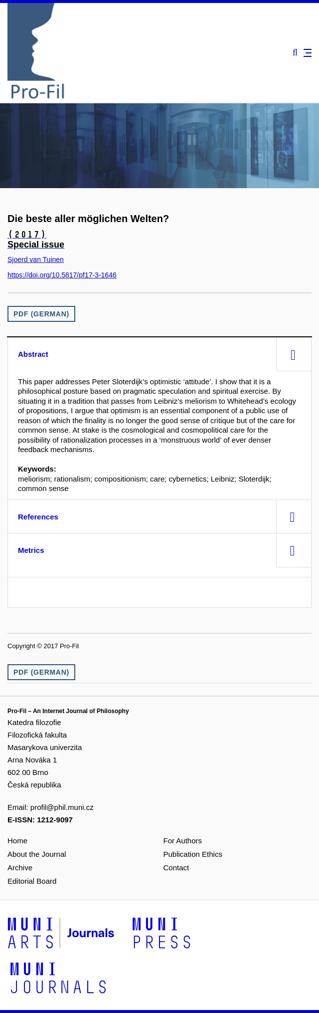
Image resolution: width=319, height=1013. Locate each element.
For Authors (182, 840)
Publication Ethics (192, 854)
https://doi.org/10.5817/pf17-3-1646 (62, 275)
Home (17, 840)
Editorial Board (31, 881)
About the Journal (36, 854)
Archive (19, 867)
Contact (176, 867)
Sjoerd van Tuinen (35, 259)
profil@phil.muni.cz (62, 807)
